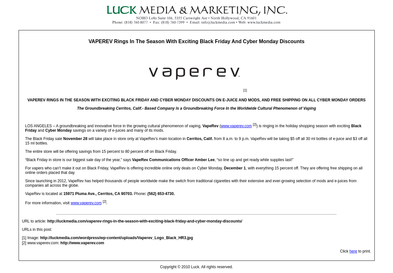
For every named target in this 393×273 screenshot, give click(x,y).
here (353, 251)
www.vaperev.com (236, 126)
